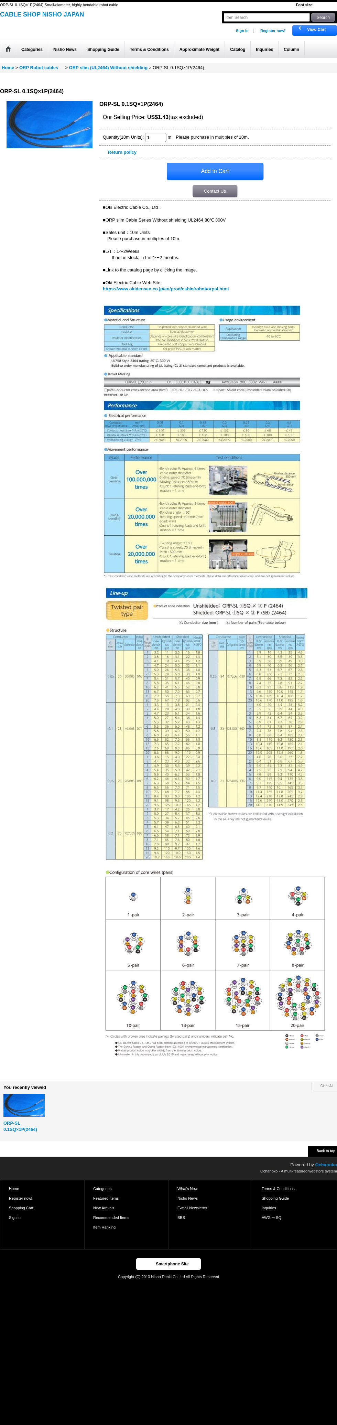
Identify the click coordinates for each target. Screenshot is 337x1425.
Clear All (326, 1086)
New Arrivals (103, 1208)
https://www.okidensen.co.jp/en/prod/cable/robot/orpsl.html (166, 288)
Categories (102, 1189)
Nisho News (187, 1198)
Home (14, 1189)
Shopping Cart (21, 1208)
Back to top (326, 1151)
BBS (181, 1217)
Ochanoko (326, 1164)
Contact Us (215, 191)
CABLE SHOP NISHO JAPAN (42, 14)
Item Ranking (104, 1227)
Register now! (272, 31)
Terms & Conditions (278, 1189)
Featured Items (106, 1198)
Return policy (122, 152)
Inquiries (269, 1208)
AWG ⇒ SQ (271, 1217)
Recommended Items (111, 1217)
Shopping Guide (275, 1198)
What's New (187, 1189)
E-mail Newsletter (192, 1208)
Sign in (242, 31)
